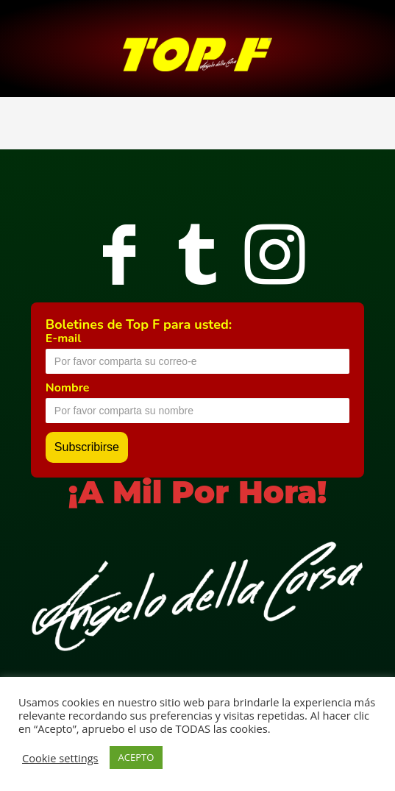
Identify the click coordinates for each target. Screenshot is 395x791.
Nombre (68, 387)
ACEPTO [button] (136, 757)
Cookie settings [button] (60, 758)
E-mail (63, 338)
